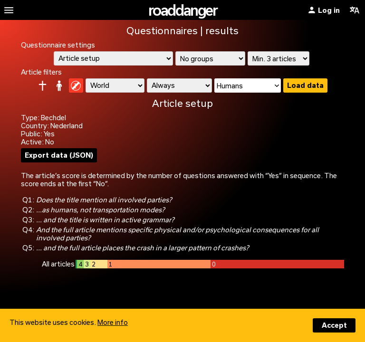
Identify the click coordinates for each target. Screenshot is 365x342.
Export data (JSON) (59, 155)
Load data (305, 85)
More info (112, 322)
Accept (334, 325)
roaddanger (182, 10)
